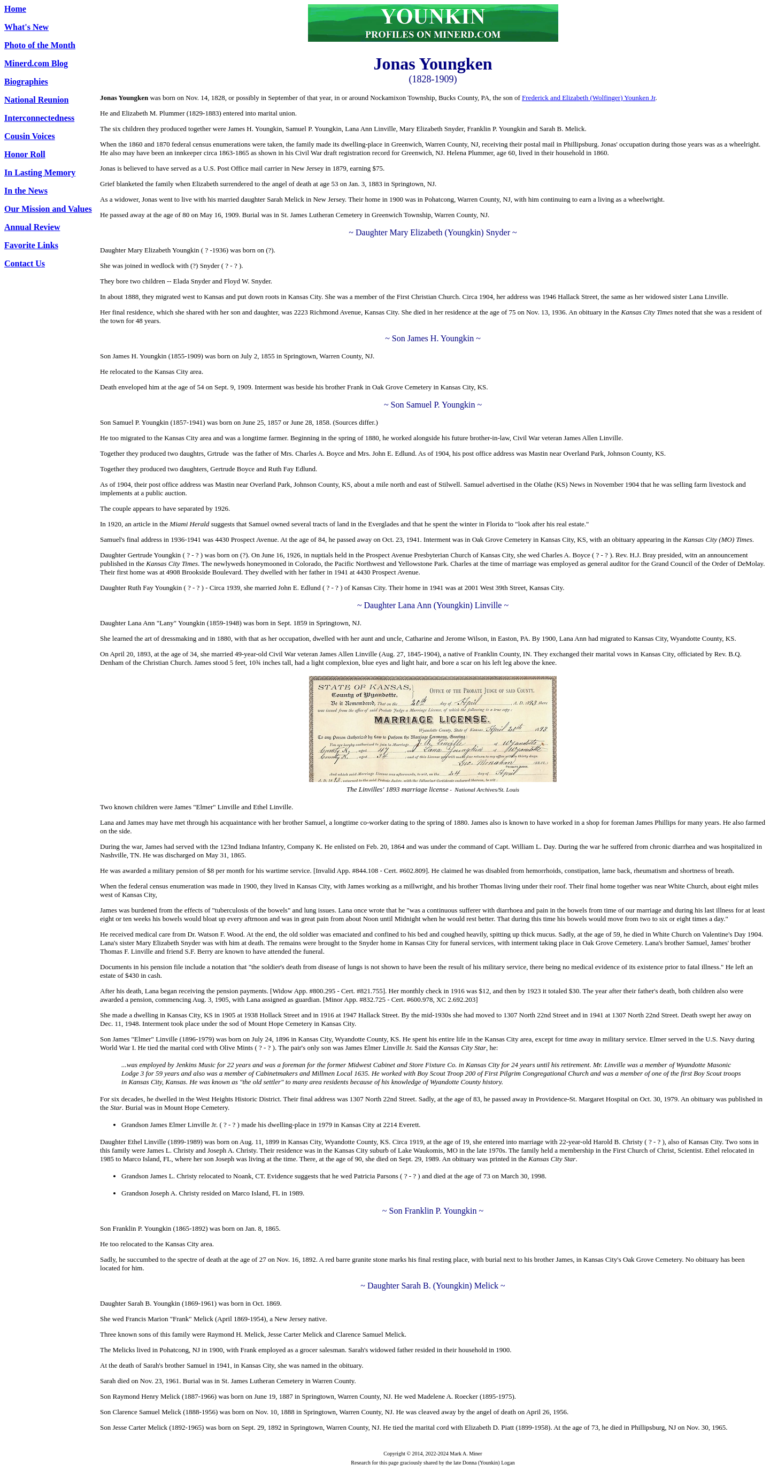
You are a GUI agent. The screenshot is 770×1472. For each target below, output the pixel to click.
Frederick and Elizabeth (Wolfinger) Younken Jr (589, 98)
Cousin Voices (29, 136)
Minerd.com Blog (36, 63)
